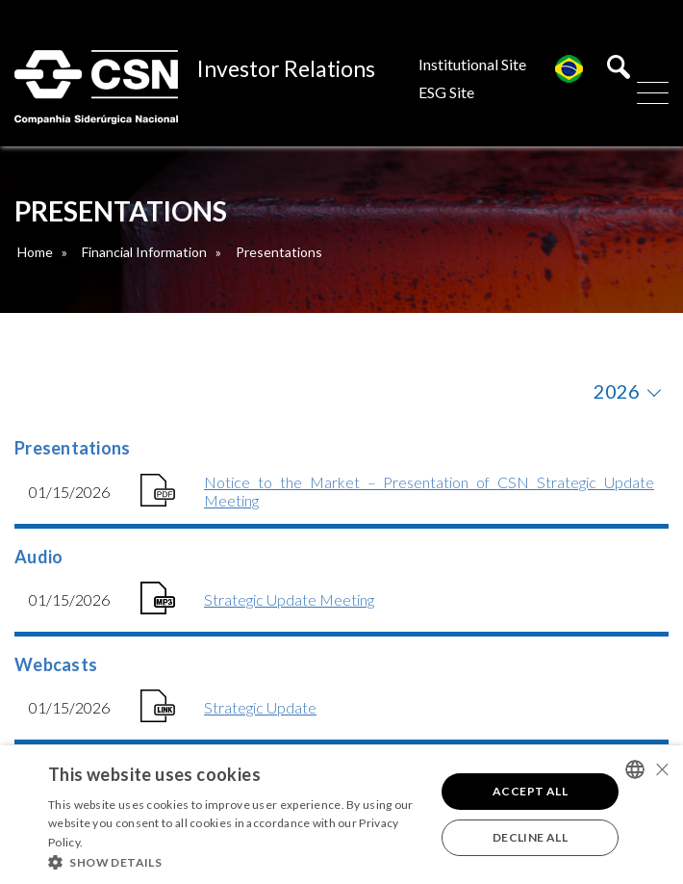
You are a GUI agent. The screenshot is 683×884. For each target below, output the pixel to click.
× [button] (661, 769)
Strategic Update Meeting (289, 599)
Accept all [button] (530, 791)
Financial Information (144, 252)
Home (35, 252)
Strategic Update (260, 707)
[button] (235, 861)
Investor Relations (286, 68)
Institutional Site (472, 64)
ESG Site (446, 92)
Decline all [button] (530, 837)
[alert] (341, 814)
